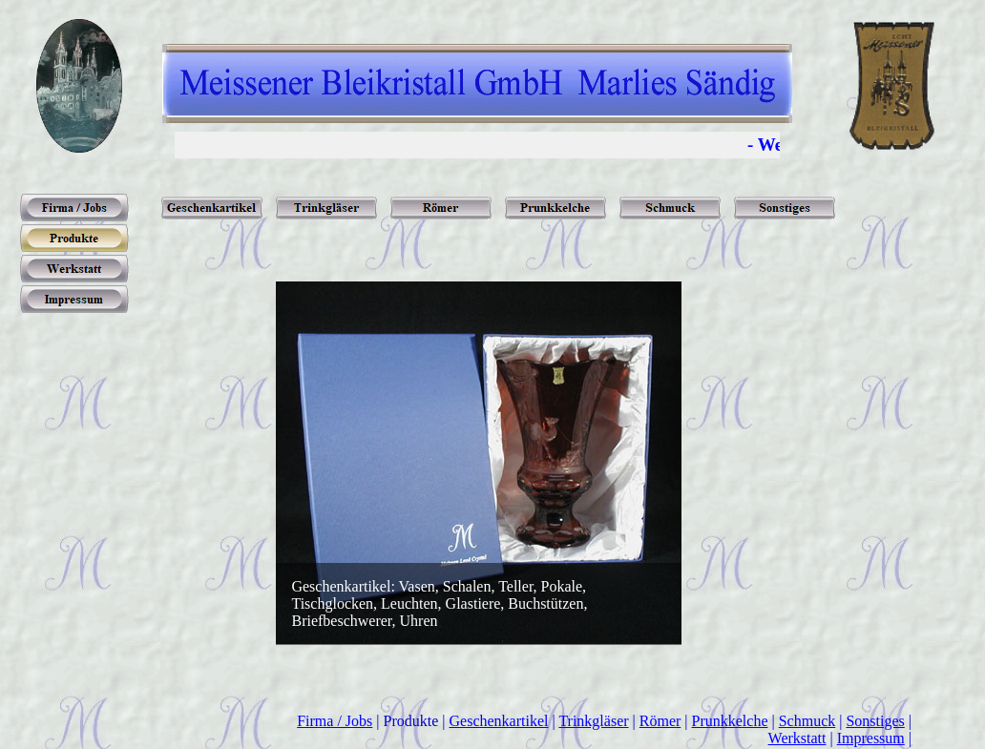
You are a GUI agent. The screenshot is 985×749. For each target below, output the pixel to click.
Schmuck (807, 721)
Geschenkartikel (499, 721)
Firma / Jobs (334, 721)
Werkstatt (797, 738)
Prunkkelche (730, 721)
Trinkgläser (593, 721)
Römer (660, 721)
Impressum (871, 738)
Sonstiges (875, 721)
